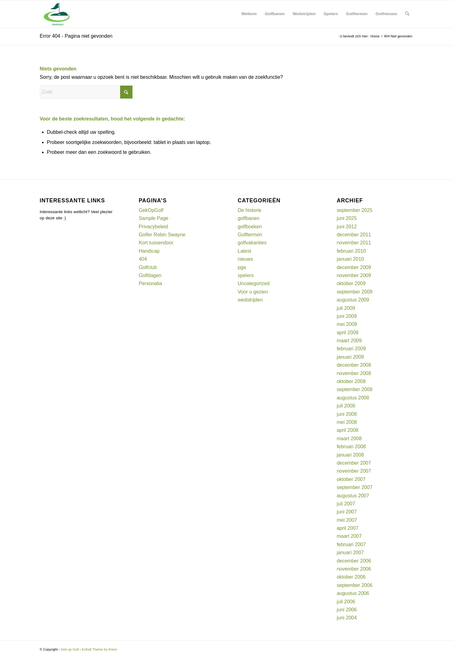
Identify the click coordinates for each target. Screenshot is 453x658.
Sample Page (153, 218)
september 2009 (354, 291)
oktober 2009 (351, 283)
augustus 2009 (353, 299)
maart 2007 (349, 536)
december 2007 (354, 463)
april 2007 (347, 528)
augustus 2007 (353, 495)
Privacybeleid (153, 226)
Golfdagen (150, 275)
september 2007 (354, 487)
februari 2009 (351, 348)
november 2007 (354, 471)
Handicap (149, 251)
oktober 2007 (351, 479)
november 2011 (354, 242)
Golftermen (250, 234)
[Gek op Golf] (58, 13)
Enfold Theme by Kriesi (99, 649)
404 (143, 259)
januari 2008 (350, 455)
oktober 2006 (351, 577)
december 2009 (354, 267)
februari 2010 (351, 251)
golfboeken (250, 226)
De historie (249, 210)
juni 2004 (347, 617)
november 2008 (354, 373)
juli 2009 (346, 308)
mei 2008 (347, 422)
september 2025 (354, 210)
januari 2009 (350, 357)
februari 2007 (351, 544)
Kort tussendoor (156, 242)
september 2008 (354, 389)
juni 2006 (347, 609)
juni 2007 (347, 511)
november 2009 (354, 275)
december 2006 (354, 560)
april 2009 (347, 332)
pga (242, 267)
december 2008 (354, 365)
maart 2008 (349, 438)
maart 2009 (349, 340)
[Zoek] (407, 13)
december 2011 (354, 234)
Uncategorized (254, 283)
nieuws (245, 259)
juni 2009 (347, 316)
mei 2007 (347, 520)
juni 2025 (347, 218)
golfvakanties (252, 242)
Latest (244, 251)
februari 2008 (351, 446)
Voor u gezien (253, 291)
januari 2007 (350, 552)
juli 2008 (346, 405)
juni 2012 (347, 226)
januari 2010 (350, 259)
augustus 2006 (353, 593)
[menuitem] (249, 13)
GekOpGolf (151, 210)
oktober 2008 (351, 381)
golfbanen (248, 218)
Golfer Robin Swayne (162, 234)
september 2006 (354, 585)
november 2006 (354, 569)
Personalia (150, 283)
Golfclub (148, 267)
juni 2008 (347, 414)
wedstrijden (250, 299)
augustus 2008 (353, 397)
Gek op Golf (70, 649)
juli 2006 (346, 601)
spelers (246, 275)
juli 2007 (346, 503)
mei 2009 (347, 324)
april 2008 (347, 430)
